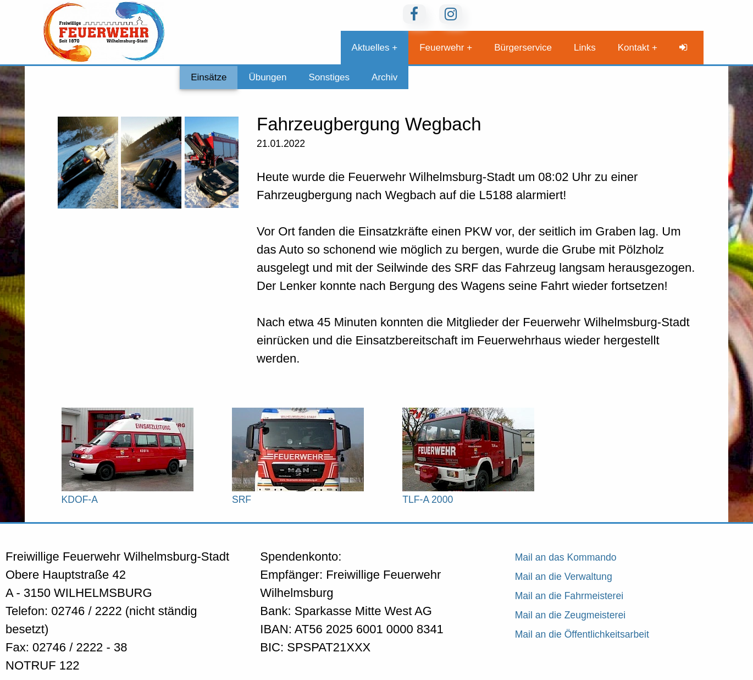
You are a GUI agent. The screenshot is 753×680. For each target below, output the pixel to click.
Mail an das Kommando (566, 557)
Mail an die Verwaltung (563, 576)
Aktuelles (371, 47)
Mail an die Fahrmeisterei (569, 595)
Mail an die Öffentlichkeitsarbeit (582, 634)
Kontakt (634, 47)
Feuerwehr (441, 47)
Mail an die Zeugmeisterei (570, 615)
